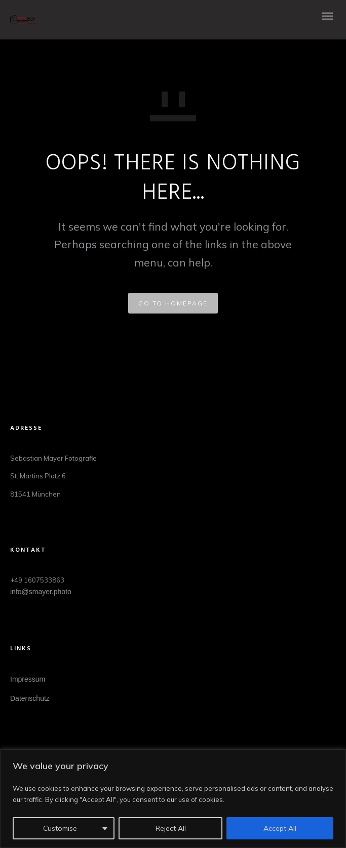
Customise (60, 828)
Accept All (279, 828)
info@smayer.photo (40, 592)
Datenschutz (30, 698)
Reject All (171, 828)
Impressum (27, 679)
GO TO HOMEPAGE (173, 303)
